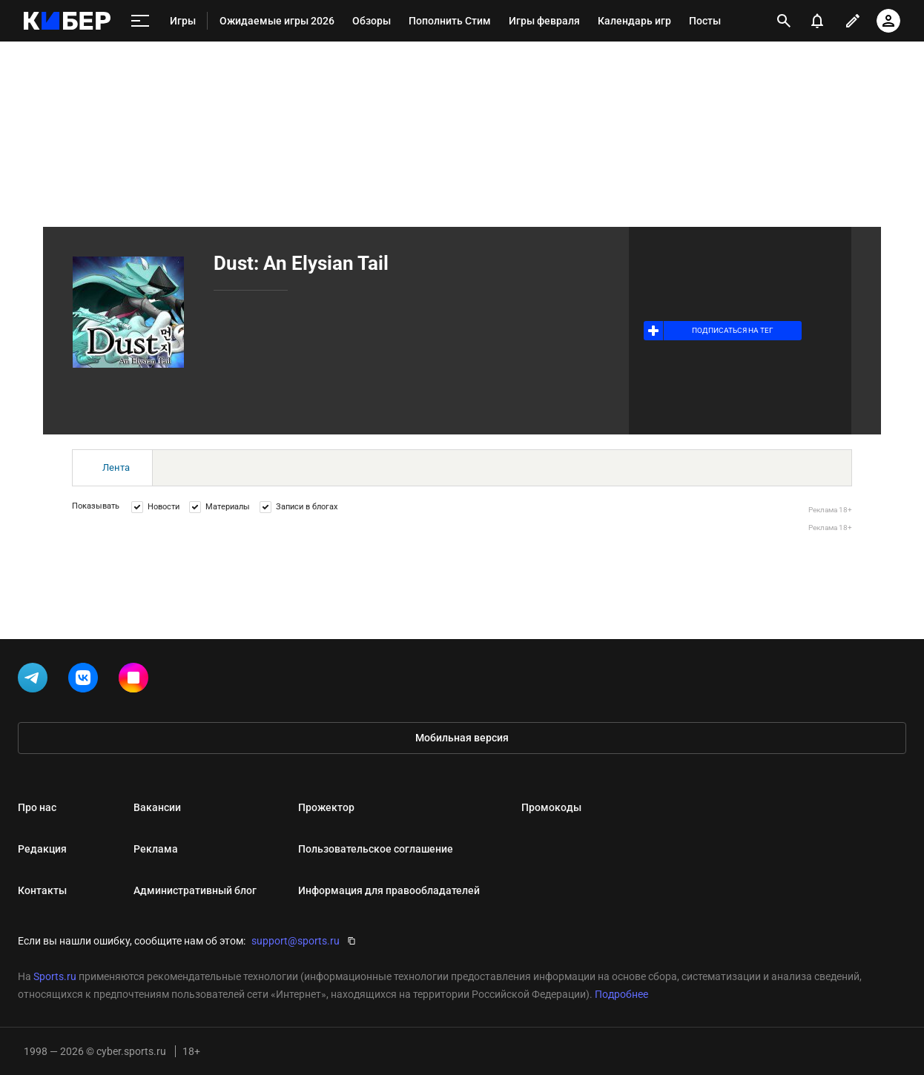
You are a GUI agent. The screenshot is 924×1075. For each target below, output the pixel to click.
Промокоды (551, 807)
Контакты (42, 890)
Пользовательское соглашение (375, 849)
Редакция (42, 849)
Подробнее (621, 994)
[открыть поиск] (783, 21)
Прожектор (326, 807)
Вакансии (157, 807)
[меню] (140, 21)
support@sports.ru (295, 941)
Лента (116, 467)
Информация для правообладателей (389, 890)
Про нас (37, 807)
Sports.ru (54, 976)
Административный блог (195, 890)
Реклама (155, 849)
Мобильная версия (462, 738)
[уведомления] (817, 21)
